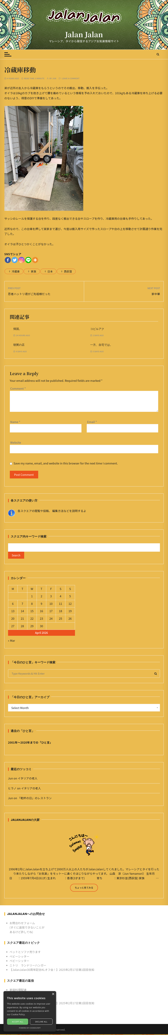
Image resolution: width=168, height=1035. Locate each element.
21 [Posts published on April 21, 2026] (22, 619)
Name (15, 422)
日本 (50, 271)
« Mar (11, 641)
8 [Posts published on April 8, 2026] (32, 604)
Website (15, 442)
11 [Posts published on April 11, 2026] (60, 604)
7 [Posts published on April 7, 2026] (22, 604)
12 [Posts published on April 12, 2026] (70, 604)
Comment (18, 388)
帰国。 (17, 329)
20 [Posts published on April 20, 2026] (12, 619)
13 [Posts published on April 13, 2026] (12, 612)
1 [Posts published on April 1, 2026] (32, 597)
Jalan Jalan (84, 34)
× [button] (53, 994)
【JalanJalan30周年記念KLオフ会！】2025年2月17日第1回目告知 (52, 970)
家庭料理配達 (18, 990)
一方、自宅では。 (101, 345)
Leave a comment (71, 78)
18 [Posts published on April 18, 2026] (60, 612)
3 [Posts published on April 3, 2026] (51, 597)
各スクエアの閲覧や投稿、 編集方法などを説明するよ (52, 511)
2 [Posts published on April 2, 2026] (41, 597)
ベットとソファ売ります (25, 952)
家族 (33, 271)
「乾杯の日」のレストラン (35, 799)
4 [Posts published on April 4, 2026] (60, 597)
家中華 (156, 294)
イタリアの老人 (27, 779)
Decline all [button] (41, 1021)
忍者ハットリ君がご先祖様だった (29, 294)
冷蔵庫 (16, 271)
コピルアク (97, 329)
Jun (54, 78)
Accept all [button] (17, 1021)
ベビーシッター (19, 957)
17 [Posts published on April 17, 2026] (51, 612)
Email (92, 422)
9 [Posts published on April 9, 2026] (41, 604)
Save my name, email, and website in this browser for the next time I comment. (65, 463)
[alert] (30, 1011)
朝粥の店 (19, 345)
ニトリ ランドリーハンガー (28, 966)
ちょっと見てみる (84, 888)
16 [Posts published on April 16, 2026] (41, 612)
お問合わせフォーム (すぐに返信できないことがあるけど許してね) (27, 928)
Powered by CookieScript (30, 1028)
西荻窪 (68, 271)
